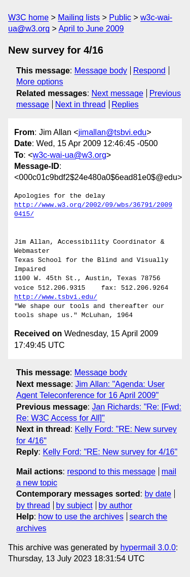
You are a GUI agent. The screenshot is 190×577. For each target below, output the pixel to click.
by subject (74, 505)
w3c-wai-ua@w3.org (69, 155)
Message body (100, 70)
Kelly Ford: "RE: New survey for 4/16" (110, 452)
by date (157, 494)
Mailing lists (79, 17)
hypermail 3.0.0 (147, 547)
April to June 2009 (91, 28)
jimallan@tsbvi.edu (113, 132)
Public (120, 17)
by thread (33, 505)
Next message (117, 93)
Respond (149, 70)
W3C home (28, 17)
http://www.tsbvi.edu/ (55, 297)
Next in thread (80, 104)
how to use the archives (81, 516)
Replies (124, 104)
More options (39, 81)
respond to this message (111, 471)
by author (115, 505)
